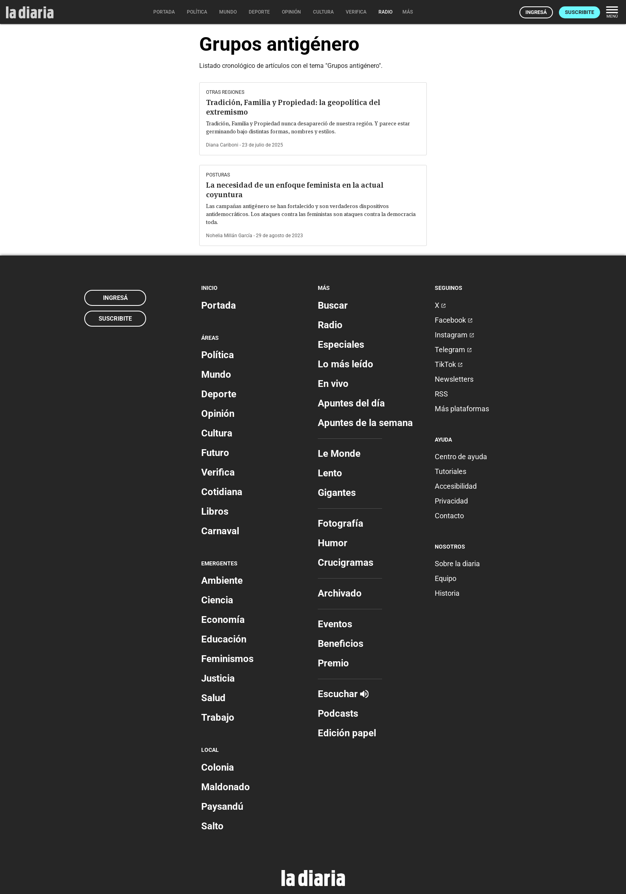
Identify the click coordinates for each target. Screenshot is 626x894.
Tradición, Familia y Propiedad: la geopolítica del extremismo (293, 107)
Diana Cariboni (222, 145)
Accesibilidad (456, 486)
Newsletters (454, 379)
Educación (223, 639)
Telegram (453, 349)
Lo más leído (345, 364)
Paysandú (222, 806)
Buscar (333, 305)
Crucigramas (345, 562)
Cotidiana (221, 492)
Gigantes (337, 492)
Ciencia (217, 600)
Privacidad (451, 501)
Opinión (217, 413)
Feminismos (227, 658)
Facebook (454, 320)
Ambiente (222, 580)
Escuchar (343, 694)
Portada (218, 305)
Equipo (445, 578)
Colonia (217, 767)
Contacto (449, 515)
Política (217, 355)
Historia (447, 593)
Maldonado (225, 787)
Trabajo (217, 717)
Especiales (341, 344)
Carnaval (220, 531)
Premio (333, 663)
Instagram (454, 335)
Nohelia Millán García (229, 235)
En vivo (333, 383)
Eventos (335, 624)
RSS (441, 394)
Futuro (215, 452)
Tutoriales (450, 471)
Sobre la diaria (457, 563)
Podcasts (338, 713)
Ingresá (536, 12)
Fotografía (340, 523)
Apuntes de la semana (365, 422)
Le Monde (339, 453)
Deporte (218, 394)
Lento (330, 473)
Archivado (340, 593)
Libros (214, 511)
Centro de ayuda (461, 456)
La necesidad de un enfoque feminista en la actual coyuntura (294, 190)
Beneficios (340, 643)
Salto (212, 826)
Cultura (216, 433)
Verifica (218, 472)
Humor (332, 543)
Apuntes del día (351, 403)
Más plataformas (462, 408)
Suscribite (579, 12)
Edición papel (347, 733)
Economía (223, 619)
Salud (213, 698)
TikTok (449, 364)
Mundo (216, 374)
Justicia (218, 678)
